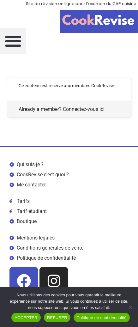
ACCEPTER (26, 317)
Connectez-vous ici (84, 109)
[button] (13, 41)
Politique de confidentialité (102, 317)
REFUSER (57, 317)
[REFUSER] (130, 307)
